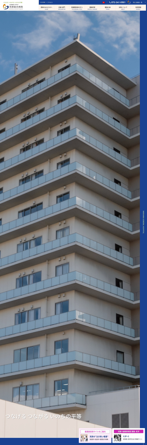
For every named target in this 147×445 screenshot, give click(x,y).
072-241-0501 (117, 2)
